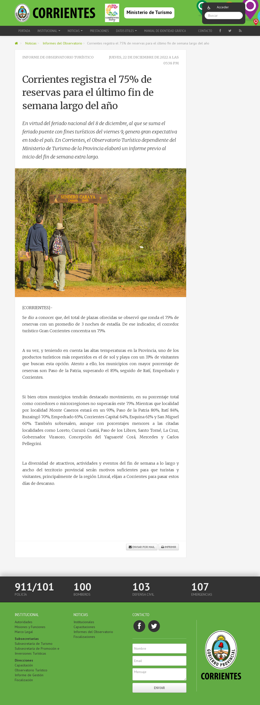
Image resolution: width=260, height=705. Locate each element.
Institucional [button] (49, 31)
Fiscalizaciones (84, 636)
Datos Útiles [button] (126, 31)
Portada (24, 31)
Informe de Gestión (29, 675)
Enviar (159, 688)
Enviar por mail (142, 547)
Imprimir (168, 547)
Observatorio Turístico (31, 670)
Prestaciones (99, 31)
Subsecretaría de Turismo (33, 643)
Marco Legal (24, 632)
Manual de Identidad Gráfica (165, 31)
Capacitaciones (84, 627)
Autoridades (23, 622)
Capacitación (24, 665)
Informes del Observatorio (62, 43)
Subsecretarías (27, 638)
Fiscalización (24, 680)
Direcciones (24, 660)
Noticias (31, 43)
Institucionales (84, 622)
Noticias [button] (75, 31)
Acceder (223, 7)
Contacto (205, 31)
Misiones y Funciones (30, 627)
